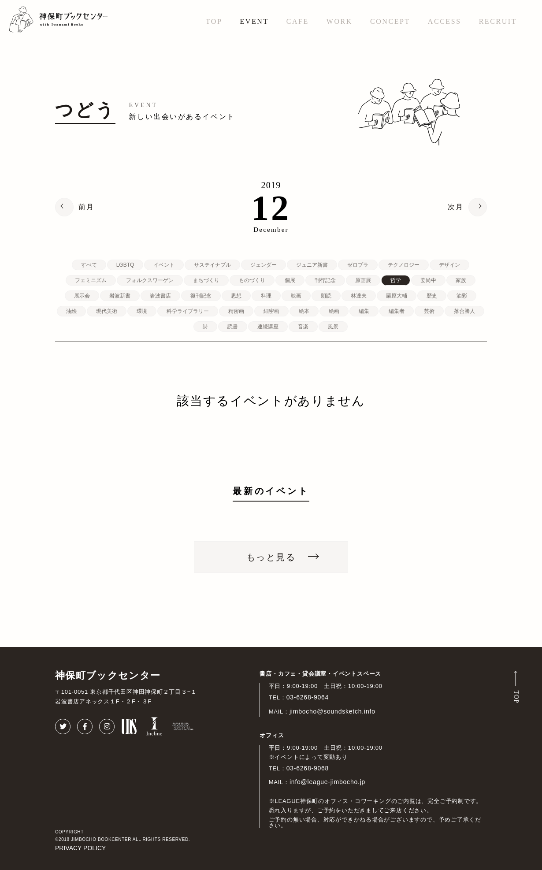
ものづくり (252, 280)
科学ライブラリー (188, 311)
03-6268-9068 (307, 768)
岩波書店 (160, 296)
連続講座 (267, 326)
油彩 (462, 296)
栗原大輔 (396, 296)
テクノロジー (403, 265)
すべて (89, 265)
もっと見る (271, 557)
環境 (142, 311)
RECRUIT (498, 21)
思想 (236, 296)
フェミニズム (91, 280)
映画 (296, 296)
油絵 (71, 311)
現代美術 (106, 311)
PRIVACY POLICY (80, 847)
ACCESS (444, 21)
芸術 (429, 311)
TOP (214, 21)
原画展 (363, 280)
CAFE (297, 21)
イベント (163, 265)
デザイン (449, 265)
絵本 (304, 311)
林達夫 (359, 296)
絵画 (334, 311)
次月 (456, 207)
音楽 (303, 326)
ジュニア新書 (312, 265)
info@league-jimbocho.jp (327, 781)
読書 (232, 326)
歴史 (432, 296)
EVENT (254, 21)
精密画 (236, 311)
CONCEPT (390, 21)
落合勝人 (464, 311)
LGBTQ (125, 265)
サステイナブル (212, 265)
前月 (86, 207)
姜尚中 (428, 280)
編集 (364, 311)
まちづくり (206, 280)
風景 (333, 326)
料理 (266, 296)
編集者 (397, 311)
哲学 (395, 280)
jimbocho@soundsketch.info (332, 711)
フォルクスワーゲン (150, 280)
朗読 (326, 296)
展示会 (82, 296)
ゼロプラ (357, 265)
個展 (290, 280)
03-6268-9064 (307, 697)
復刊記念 (201, 296)
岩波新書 (119, 296)
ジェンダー (263, 265)
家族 (461, 280)
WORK (340, 21)
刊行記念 (325, 280)
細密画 (271, 311)
